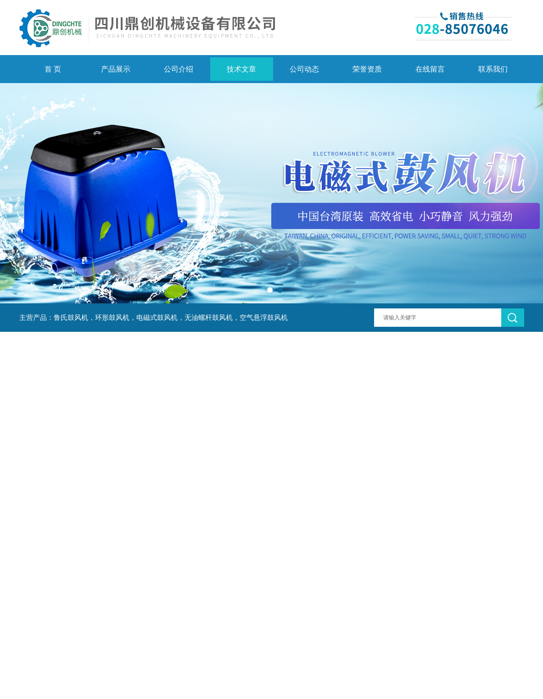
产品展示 (115, 69)
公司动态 (304, 69)
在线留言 (430, 69)
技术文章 (241, 69)
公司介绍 (178, 69)
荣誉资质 (367, 69)
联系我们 (493, 69)
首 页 (53, 69)
